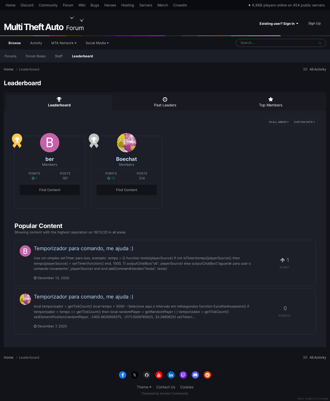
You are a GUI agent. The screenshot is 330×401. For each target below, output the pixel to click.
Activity (36, 43)
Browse (15, 45)
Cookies (187, 387)
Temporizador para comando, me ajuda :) (83, 248)
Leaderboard (82, 56)
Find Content (49, 190)
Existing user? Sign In (279, 23)
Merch (162, 5)
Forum (68, 5)
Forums (11, 56)
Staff (59, 56)
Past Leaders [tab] (165, 102)
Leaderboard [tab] (59, 102)
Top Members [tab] (271, 102)
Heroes (110, 5)
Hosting (127, 5)
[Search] (261, 42)
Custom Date (304, 121)
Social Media (97, 43)
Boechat (126, 159)
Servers (145, 5)
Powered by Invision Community (165, 393)
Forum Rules (36, 56)
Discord (27, 5)
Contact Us (165, 387)
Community (48, 5)
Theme (144, 387)
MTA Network (63, 43)
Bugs (95, 5)
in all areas (279, 121)
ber (49, 159)
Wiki (81, 5)
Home (10, 5)
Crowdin (180, 5)
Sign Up (314, 23)
